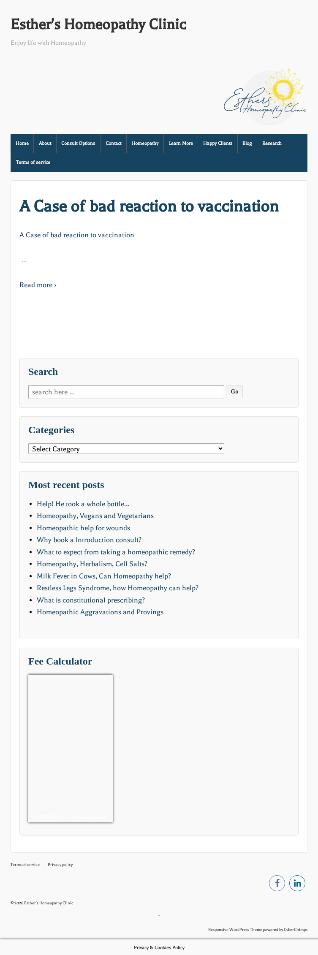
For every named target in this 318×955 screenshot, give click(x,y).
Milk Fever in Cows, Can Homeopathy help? (104, 576)
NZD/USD (47, 817)
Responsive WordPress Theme (235, 929)
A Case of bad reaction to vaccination (149, 206)
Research (272, 143)
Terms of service (33, 162)
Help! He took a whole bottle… (83, 504)
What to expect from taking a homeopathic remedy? (116, 552)
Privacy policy (60, 864)
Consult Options (78, 143)
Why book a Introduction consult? (89, 540)
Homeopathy (144, 143)
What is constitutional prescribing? (91, 600)
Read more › (38, 285)
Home (22, 143)
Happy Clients (217, 143)
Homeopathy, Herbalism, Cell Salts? (92, 564)
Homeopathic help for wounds (83, 528)
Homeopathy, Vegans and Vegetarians (95, 516)
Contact (113, 143)
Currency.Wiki (89, 817)
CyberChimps (295, 929)
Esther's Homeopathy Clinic (98, 24)
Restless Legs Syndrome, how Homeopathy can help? (117, 588)
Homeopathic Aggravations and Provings (100, 612)
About (45, 143)
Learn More (181, 143)
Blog (247, 143)
